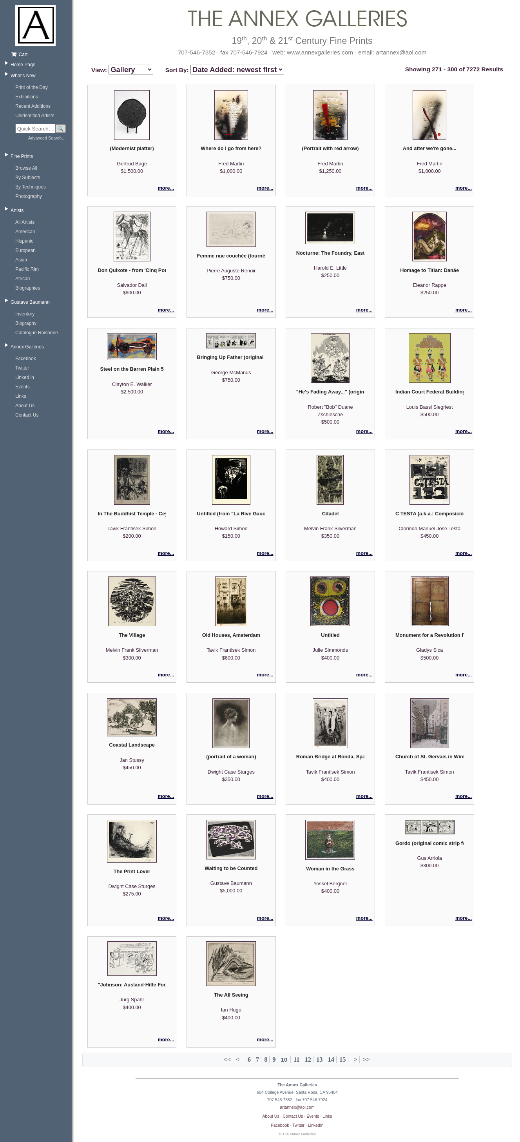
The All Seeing (231, 995)
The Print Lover (132, 871)
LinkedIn (316, 1125)
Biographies (27, 288)
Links (20, 396)
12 (307, 1059)
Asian (21, 260)
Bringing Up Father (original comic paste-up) (231, 357)
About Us (24, 405)
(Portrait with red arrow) (330, 148)
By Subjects (27, 177)
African (22, 278)
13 (319, 1059)
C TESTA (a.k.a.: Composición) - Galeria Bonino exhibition (429, 514)
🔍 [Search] (60, 129)
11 (297, 1059)
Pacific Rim (27, 269)
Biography (25, 323)
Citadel (330, 514)
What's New (23, 75)
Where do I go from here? (231, 148)
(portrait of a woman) (231, 757)
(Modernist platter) (132, 148)
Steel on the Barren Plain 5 (132, 369)
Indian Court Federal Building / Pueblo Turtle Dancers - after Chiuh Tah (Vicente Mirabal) (429, 392)
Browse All (26, 168)
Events (22, 387)
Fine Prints (22, 156)
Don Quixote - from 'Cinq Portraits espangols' (132, 270)
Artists (17, 210)
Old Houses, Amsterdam (231, 635)
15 (342, 1059)
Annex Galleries (27, 347)
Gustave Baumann (30, 302)
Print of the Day (31, 87)
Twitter (22, 368)
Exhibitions (26, 97)
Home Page (23, 64)
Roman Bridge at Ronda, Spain (330, 757)
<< (227, 1059)
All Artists (24, 222)
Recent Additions (33, 106)
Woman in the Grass (330, 869)
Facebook (25, 358)
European (25, 250)
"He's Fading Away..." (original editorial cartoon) (330, 392)
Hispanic (24, 241)
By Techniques (30, 187)
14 (331, 1059)
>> (366, 1059)
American (25, 231)
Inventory (24, 314)
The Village (132, 635)
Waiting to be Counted (231, 868)
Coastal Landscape (132, 745)
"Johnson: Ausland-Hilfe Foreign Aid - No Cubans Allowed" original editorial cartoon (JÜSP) (132, 985)
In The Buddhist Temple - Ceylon (132, 514)
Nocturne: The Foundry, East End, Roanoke (330, 253)
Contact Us (26, 415)
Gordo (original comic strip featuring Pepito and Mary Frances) (429, 843)
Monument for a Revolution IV (429, 635)
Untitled (330, 635)
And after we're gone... (430, 148)
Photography (28, 196)
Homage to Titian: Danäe (429, 270)
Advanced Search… (47, 138)
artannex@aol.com (297, 1107)
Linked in (24, 377)
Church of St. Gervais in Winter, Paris (429, 757)
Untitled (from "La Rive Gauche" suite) (231, 514)
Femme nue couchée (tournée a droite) (231, 256)
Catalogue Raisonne (36, 332)
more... (166, 188)
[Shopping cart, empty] (38, 54)
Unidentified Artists (34, 115)
